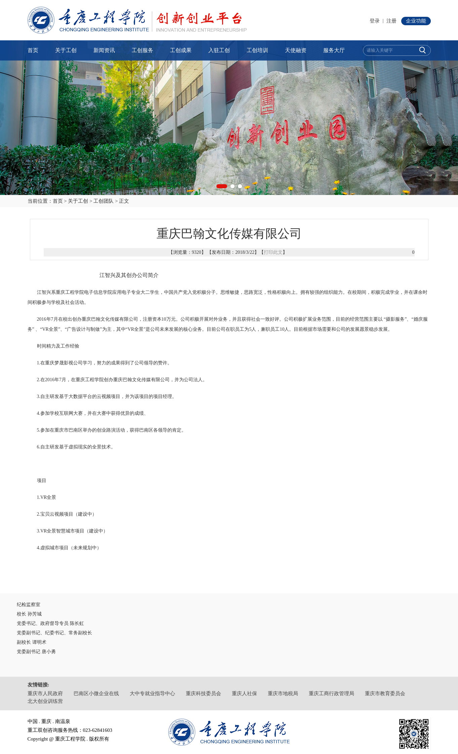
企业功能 (416, 21)
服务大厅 (334, 50)
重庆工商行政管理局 (331, 693)
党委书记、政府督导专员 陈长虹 (50, 623)
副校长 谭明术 (31, 642)
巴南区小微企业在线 (96, 693)
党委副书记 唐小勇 (36, 651)
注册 (391, 21)
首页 (33, 50)
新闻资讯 (104, 50)
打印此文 (273, 252)
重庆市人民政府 (45, 693)
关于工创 (66, 50)
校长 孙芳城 (29, 614)
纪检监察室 (28, 604)
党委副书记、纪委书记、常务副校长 (54, 632)
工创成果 (181, 50)
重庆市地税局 (283, 693)
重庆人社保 (244, 693)
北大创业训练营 (45, 701)
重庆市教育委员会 (385, 693)
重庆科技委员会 (203, 693)
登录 (375, 21)
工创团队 (103, 201)
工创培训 (257, 50)
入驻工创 (219, 50)
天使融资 (295, 50)
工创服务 (142, 50)
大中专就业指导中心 (152, 693)
